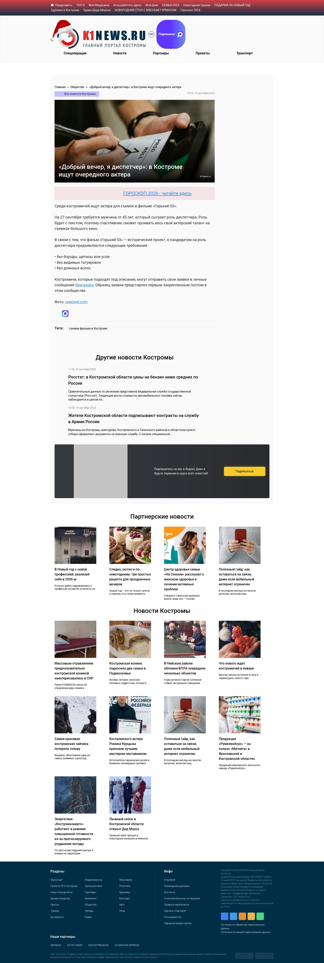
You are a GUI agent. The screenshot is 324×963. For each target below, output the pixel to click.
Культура (124, 898)
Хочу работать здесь (127, 5)
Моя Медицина (99, 5)
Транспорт (244, 53)
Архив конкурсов (60, 898)
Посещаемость (172, 917)
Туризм (54, 910)
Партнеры (161, 53)
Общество (77, 87)
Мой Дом (151, 5)
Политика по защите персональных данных (246, 932)
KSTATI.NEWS (74, 945)
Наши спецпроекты (61, 892)
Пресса (54, 904)
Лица (122, 910)
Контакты (169, 892)
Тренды (89, 910)
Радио (88, 917)
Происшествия (93, 886)
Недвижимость (93, 879)
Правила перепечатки (176, 904)
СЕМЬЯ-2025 (170, 5)
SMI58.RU (55, 945)
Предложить (63, 5)
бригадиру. (84, 285)
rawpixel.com (76, 302)
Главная (60, 87)
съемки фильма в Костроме (88, 328)
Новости (119, 53)
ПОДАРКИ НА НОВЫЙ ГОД (232, 5)
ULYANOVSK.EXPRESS (127, 945)
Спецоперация (75, 53)
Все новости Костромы (80, 93)
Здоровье (124, 892)
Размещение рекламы (176, 886)
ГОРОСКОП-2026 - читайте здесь (160, 193)
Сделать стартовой (175, 910)
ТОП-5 (80, 5)
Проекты (203, 53)
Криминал (90, 898)
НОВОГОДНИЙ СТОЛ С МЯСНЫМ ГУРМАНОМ (145, 10)
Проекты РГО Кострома (63, 886)
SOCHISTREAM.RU (98, 945)
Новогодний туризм (196, 5)
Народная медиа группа (178, 923)
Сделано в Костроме (65, 10)
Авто (122, 904)
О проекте (169, 879)
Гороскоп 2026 (190, 10)
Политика (124, 886)
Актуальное (57, 917)
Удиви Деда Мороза (97, 10)
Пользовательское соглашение (182, 898)
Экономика (125, 879)
